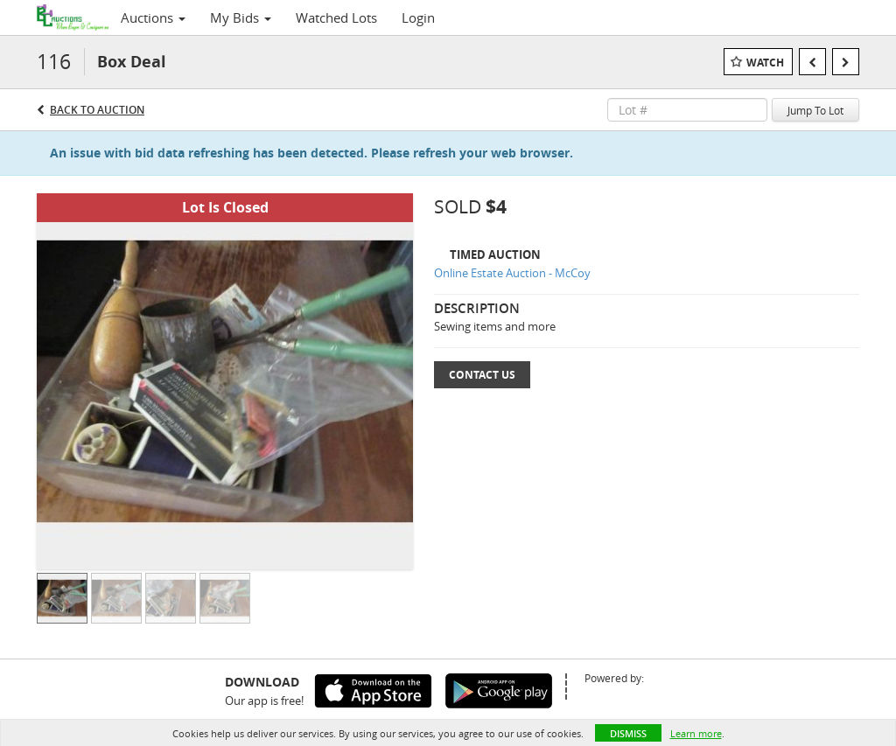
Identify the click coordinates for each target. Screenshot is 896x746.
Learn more (696, 733)
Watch (765, 62)
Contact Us (482, 374)
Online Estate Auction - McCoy (512, 273)
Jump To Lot (816, 110)
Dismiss (628, 733)
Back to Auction (97, 109)
